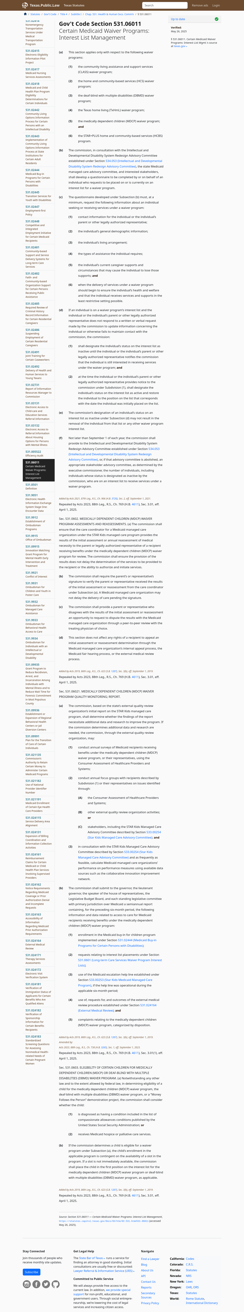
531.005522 (34, 453)
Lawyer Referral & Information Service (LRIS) (103, 1271)
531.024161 (38, 865)
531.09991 (38, 741)
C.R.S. (189, 1264)
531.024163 (37, 924)
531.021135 (37, 764)
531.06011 (36, 470)
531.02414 (34, 32)
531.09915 (38, 556)
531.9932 (35, 607)
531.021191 (38, 805)
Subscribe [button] (31, 1272)
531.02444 (38, 177)
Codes (190, 1259)
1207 (113, 671)
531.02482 (38, 285)
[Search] (165, 5)
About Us (147, 1270)
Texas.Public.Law (45, 5)
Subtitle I (76, 14)
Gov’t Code (50, 14)
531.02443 (37, 149)
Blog (144, 1265)
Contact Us (148, 1282)
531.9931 (38, 588)
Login (216, 5)
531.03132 (37, 435)
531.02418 (38, 93)
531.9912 (35, 523)
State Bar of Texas (91, 1258)
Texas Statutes (74, 5)
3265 (103, 1047)
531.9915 (38, 537)
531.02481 (37, 256)
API (143, 1276)
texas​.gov (179, 46)
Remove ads (200, 5)
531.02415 (37, 56)
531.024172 (37, 973)
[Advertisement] (194, 109)
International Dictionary (202, 1303)
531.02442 (38, 119)
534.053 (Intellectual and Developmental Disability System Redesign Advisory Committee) (114, 454)
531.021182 (36, 786)
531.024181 (38, 993)
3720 (114, 498)
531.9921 (36, 574)
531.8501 (32, 486)
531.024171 (35, 959)
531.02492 (38, 372)
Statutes (35, 14)
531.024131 (39, 839)
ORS (196, 1287)
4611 (135, 504)
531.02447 (36, 210)
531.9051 (38, 502)
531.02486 (37, 337)
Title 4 (63, 14)
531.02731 (39, 390)
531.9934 (37, 647)
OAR (189, 1287)
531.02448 (38, 230)
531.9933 (36, 625)
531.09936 (38, 719)
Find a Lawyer (150, 1259)
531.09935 (38, 684)
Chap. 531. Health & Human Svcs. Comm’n (109, 14)
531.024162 (38, 896)
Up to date (178, 19)
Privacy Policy (150, 1303)
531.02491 (38, 356)
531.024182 (35, 1019)
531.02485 (39, 313)
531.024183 (38, 1050)
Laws (189, 1281)
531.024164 (35, 944)
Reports (146, 1287)
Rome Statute (195, 1299)
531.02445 (38, 196)
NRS (188, 1276)
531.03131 (37, 410)
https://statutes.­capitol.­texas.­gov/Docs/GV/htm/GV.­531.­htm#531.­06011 (104, 1221)
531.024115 (38, 821)
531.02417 (38, 73)
